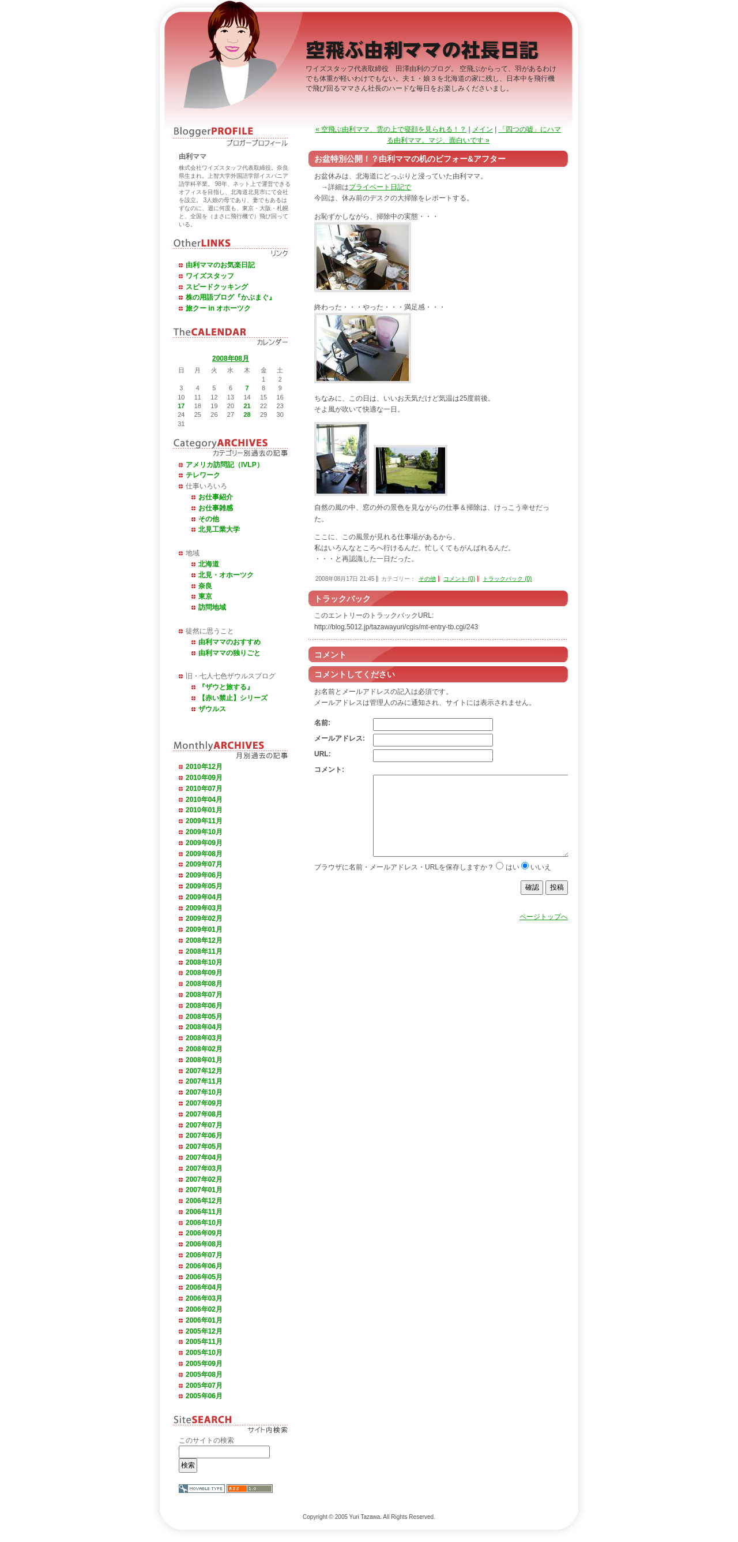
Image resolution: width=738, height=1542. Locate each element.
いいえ (540, 884)
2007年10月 (204, 1092)
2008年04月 (204, 1027)
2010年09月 (204, 778)
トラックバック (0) (507, 579)
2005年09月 (204, 1364)
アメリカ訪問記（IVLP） (224, 465)
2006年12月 (204, 1201)
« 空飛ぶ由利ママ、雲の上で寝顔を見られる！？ (390, 129)
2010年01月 (204, 810)
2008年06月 (204, 1006)
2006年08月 (204, 1244)
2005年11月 (204, 1342)
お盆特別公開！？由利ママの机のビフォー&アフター (410, 158)
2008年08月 (230, 358)
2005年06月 (204, 1396)
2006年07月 (204, 1255)
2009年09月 (204, 843)
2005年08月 (204, 1375)
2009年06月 (204, 875)
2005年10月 (204, 1353)
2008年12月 (204, 940)
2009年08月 (204, 854)
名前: (322, 723)
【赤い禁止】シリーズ (233, 698)
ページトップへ (543, 934)
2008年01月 (204, 1060)
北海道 (208, 564)
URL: (322, 754)
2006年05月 (204, 1277)
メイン (482, 129)
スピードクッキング (217, 287)
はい (512, 884)
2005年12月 (204, 1331)
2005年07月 (204, 1386)
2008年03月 (204, 1038)
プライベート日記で (380, 187)
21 (246, 405)
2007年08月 (204, 1114)
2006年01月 (204, 1320)
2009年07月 (204, 864)
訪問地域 (212, 607)
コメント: (329, 770)
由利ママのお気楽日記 (220, 265)
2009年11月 (204, 821)
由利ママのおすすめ (229, 642)
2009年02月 (204, 918)
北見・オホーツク (226, 575)
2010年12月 (204, 767)
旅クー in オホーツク (218, 308)
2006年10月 (204, 1223)
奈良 (205, 586)
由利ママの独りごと (229, 653)
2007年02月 (204, 1179)
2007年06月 (204, 1136)
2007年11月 (204, 1081)
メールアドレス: (339, 738)
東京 (205, 596)
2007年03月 (204, 1168)
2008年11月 (204, 951)
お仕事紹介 (215, 497)
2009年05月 (204, 886)
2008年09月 (204, 973)
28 (246, 414)
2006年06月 (204, 1266)
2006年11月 (204, 1212)
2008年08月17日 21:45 (344, 579)
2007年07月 (204, 1125)
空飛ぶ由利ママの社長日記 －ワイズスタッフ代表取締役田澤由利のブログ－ (424, 52)
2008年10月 (204, 962)
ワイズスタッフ (210, 276)
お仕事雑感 (215, 508)
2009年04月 (204, 897)
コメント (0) (459, 579)
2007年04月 (204, 1157)
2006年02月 (204, 1309)
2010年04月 (204, 800)
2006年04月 (204, 1287)
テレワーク (203, 475)
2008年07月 (204, 995)
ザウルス (212, 709)
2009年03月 (204, 908)
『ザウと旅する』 (226, 687)
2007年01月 (204, 1190)
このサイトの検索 (206, 1440)
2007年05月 (204, 1147)
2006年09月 (204, 1233)
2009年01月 (204, 929)
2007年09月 (204, 1103)
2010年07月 (204, 789)
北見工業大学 (219, 529)
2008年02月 (204, 1049)
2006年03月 (204, 1298)
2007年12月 (204, 1071)
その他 (208, 519)
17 (181, 405)
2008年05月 (204, 1017)
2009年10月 (204, 832)
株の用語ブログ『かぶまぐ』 (231, 297)
